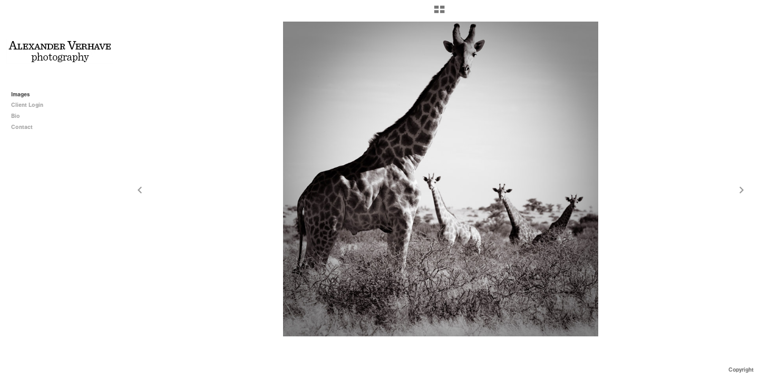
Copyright (741, 369)
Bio (15, 116)
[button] (439, 13)
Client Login (27, 105)
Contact (22, 127)
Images (20, 94)
